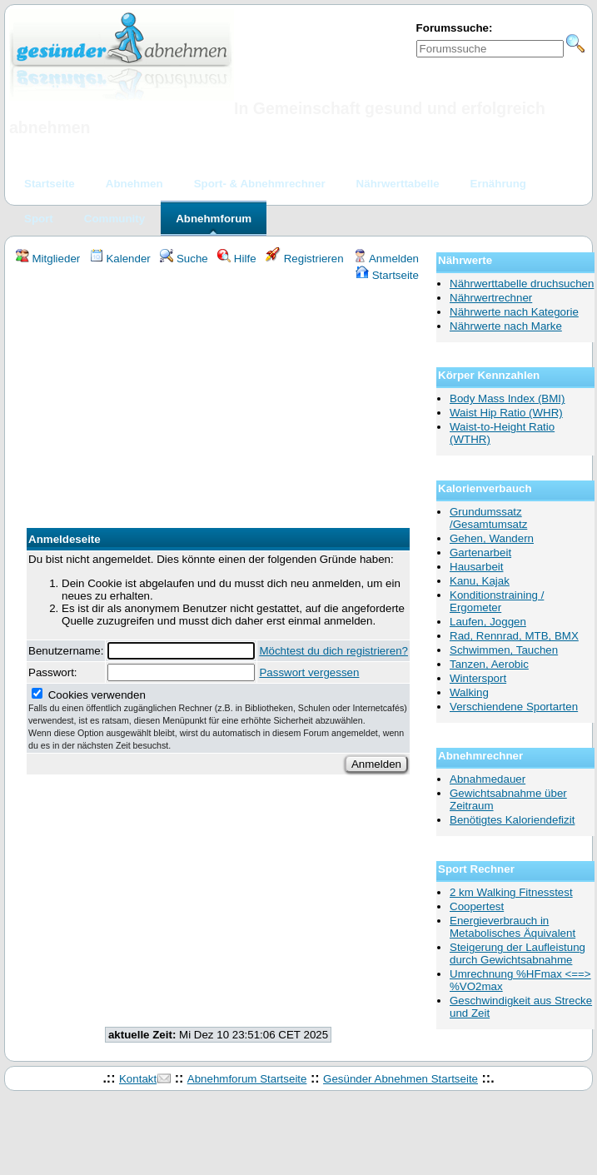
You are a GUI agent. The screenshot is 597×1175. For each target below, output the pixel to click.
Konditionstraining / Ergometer (497, 601)
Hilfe (236, 258)
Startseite (387, 275)
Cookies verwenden (217, 719)
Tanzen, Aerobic (489, 664)
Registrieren (305, 258)
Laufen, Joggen (488, 621)
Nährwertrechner (491, 297)
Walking (469, 692)
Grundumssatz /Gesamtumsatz (488, 517)
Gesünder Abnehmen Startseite (400, 1079)
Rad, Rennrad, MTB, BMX (514, 636)
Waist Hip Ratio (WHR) (506, 412)
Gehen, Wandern (492, 538)
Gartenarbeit (480, 552)
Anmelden (386, 258)
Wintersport (478, 678)
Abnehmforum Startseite (247, 1079)
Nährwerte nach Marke (506, 326)
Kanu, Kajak (480, 581)
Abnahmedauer (487, 779)
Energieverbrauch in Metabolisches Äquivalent (512, 926)
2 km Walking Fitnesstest (511, 892)
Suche (184, 258)
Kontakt (138, 1079)
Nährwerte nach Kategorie (514, 312)
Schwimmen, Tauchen (504, 650)
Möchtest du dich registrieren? (333, 651)
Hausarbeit (476, 566)
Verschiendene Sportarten (514, 706)
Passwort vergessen (309, 672)
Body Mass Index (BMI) (507, 398)
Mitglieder (48, 258)
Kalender (120, 258)
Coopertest (477, 906)
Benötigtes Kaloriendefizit (512, 820)
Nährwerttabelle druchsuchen (522, 283)
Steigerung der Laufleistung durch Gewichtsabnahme (517, 953)
